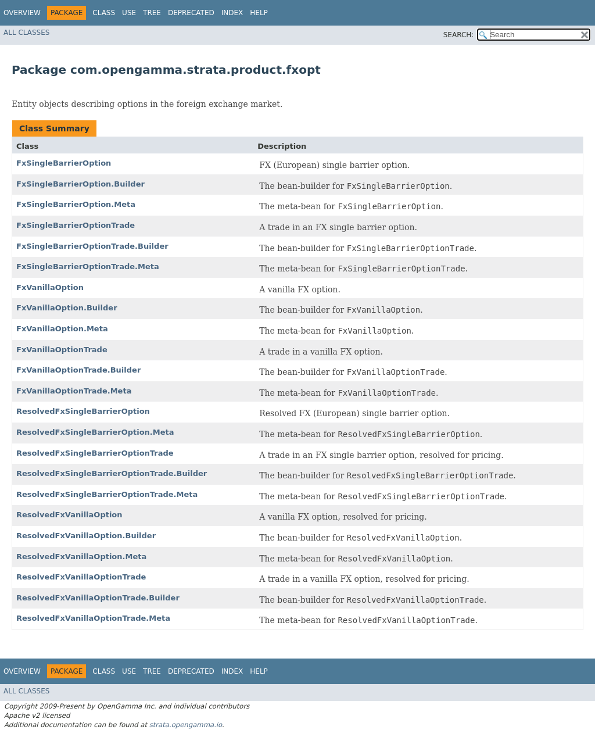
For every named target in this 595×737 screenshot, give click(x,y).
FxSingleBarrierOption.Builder (80, 184)
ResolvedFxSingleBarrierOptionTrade (95, 453)
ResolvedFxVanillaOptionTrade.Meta (93, 618)
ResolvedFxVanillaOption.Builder (86, 535)
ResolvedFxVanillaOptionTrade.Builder (98, 597)
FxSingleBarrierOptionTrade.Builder (92, 246)
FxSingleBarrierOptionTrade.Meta (87, 266)
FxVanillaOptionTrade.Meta (73, 391)
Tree (152, 13)
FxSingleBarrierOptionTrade (75, 225)
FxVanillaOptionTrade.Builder (78, 370)
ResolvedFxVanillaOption (69, 514)
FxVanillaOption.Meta (62, 328)
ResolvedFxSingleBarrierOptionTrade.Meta (107, 494)
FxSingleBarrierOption (63, 163)
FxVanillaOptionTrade (61, 349)
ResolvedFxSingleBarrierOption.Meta (95, 432)
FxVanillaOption (50, 287)
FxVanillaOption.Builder (66, 307)
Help (259, 13)
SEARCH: (458, 35)
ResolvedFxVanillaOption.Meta (81, 556)
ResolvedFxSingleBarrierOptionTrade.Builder (111, 473)
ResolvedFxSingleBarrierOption (83, 411)
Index (232, 13)
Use (129, 13)
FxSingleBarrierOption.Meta (75, 204)
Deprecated (191, 13)
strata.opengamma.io (185, 725)
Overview (22, 13)
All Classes (26, 32)
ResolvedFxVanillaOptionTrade (81, 577)
